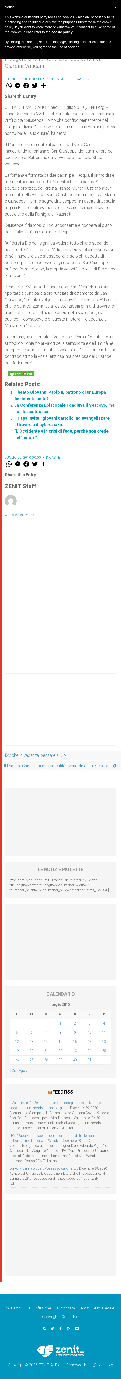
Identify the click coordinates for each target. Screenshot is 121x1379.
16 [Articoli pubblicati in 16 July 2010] (75, 1042)
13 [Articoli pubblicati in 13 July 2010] (31, 1042)
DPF (27, 1308)
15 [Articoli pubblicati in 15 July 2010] (60, 1042)
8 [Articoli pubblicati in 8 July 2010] (60, 1032)
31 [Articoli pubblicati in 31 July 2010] (89, 1060)
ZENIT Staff (57, 79)
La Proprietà (64, 1308)
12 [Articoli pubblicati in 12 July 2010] (17, 1042)
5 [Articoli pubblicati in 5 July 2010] (17, 1032)
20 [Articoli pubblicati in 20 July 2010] (31, 1051)
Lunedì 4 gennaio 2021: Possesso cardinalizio (44, 1168)
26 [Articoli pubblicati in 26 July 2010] (17, 1060)
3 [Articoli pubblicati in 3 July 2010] (89, 1023)
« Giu (13, 1071)
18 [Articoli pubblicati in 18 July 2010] (104, 1042)
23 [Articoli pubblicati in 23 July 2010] (75, 1051)
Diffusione (43, 1308)
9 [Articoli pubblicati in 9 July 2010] (75, 1032)
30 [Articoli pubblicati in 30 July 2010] (75, 1060)
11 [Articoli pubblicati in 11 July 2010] (104, 1032)
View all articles (19, 514)
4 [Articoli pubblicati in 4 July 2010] (104, 1023)
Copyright (50, 1316)
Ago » (23, 1071)
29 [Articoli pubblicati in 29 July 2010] (60, 1060)
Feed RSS (63, 1092)
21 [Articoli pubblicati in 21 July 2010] (46, 1051)
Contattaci (70, 1316)
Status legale (103, 1308)
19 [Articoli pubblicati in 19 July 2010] (17, 1051)
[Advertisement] (60, 714)
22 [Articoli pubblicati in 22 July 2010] (60, 1051)
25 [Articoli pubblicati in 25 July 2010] (104, 1051)
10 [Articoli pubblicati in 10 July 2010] (89, 1032)
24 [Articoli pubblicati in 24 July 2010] (89, 1051)
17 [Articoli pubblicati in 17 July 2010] (89, 1042)
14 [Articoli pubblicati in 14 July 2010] (46, 1042)
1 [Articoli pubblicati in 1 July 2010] (60, 1023)
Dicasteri (81, 79)
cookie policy (62, 32)
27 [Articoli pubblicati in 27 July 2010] (31, 1060)
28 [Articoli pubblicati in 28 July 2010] (46, 1060)
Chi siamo (13, 1308)
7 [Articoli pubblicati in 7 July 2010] (46, 1032)
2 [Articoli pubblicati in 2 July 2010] (75, 1023)
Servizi (83, 1308)
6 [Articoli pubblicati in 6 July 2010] (31, 1032)
